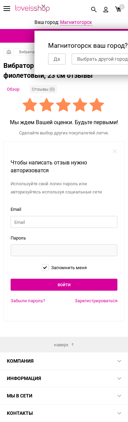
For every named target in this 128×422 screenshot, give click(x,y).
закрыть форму (114, 151)
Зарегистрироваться (96, 300)
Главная (9, 51)
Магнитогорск (76, 22)
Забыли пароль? (28, 300)
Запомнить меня (64, 267)
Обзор (13, 89)
